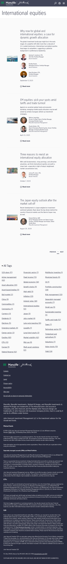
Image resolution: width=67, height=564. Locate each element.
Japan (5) (27, 314)
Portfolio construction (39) (53, 288)
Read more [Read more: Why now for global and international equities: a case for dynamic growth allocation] (25, 86)
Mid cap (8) (28, 342)
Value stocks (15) (51, 347)
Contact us (6, 375)
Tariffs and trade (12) (53, 320)
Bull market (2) (7, 295)
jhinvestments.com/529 (40, 554)
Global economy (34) (31, 282)
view (11, 436)
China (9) (5, 299)
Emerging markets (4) (10, 328)
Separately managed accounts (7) (52, 301)
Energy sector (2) (8, 333)
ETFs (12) (5, 342)
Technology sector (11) (53, 329)
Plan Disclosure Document (23, 527)
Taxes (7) (48, 324)
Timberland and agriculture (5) (51, 335)
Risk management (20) (53, 295)
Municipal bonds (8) (52, 277)
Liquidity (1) (28, 328)
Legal (5, 379)
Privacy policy (7, 383)
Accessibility (7, 387)
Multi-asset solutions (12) (31, 348)
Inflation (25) (28, 296)
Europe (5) (5, 347)
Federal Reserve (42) (9, 352)
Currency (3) (6, 314)
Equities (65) (6, 337)
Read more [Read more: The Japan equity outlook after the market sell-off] (25, 234)
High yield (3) (28, 292)
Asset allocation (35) (9, 285)
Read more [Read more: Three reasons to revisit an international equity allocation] (25, 187)
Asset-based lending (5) (10, 290)
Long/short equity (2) (31, 333)
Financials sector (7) (31, 272)
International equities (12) (31, 307)
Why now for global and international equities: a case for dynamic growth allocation (37, 34)
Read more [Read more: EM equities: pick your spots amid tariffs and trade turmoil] (25, 141)
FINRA (10, 432)
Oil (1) (47, 282)
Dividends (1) (6, 318)
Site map (6, 392)
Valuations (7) (50, 342)
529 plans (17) (7, 272)
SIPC (14, 432)
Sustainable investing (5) (53, 313)
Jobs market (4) (29, 318)
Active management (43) (9, 278)
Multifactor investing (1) (54, 272)
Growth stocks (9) (30, 287)
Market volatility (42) (31, 337)
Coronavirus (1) (7, 309)
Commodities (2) (8, 304)
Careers (5, 371)
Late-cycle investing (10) (32, 323)
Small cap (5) (50, 307)
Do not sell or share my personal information (17, 396)
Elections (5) (6, 323)
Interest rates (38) (30, 301)
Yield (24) (48, 351)
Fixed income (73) (30, 277)
